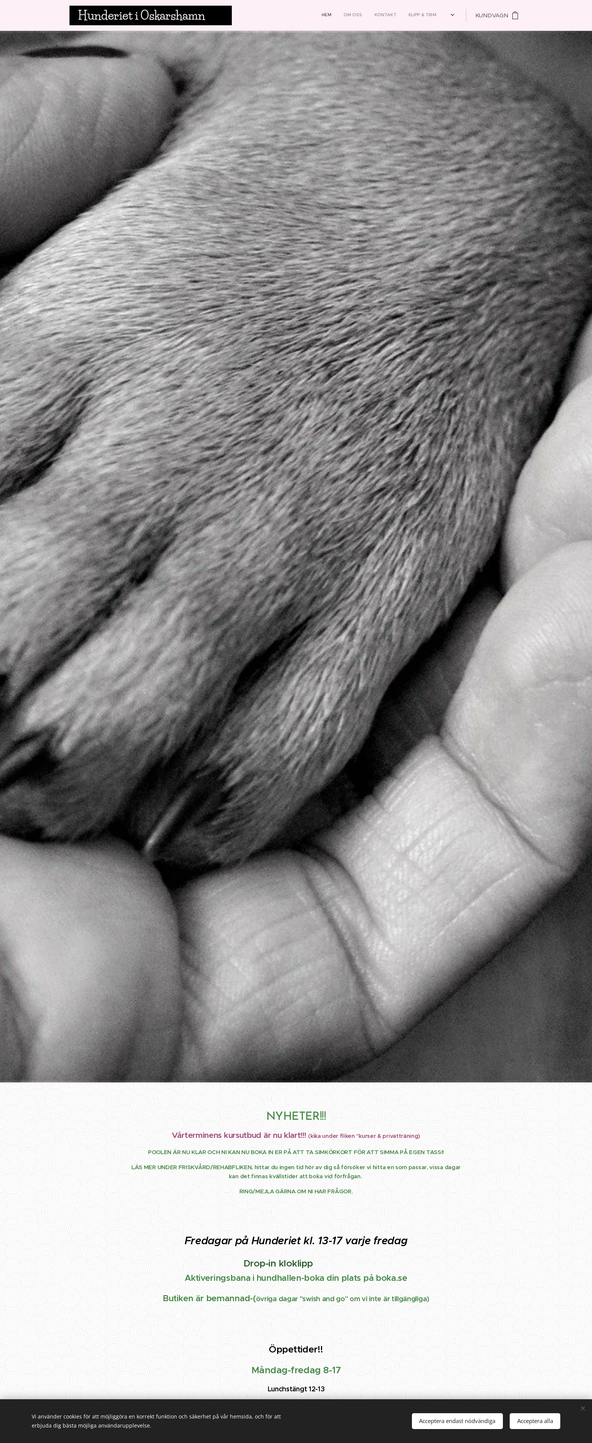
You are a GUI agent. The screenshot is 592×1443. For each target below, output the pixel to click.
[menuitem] (358, 15)
